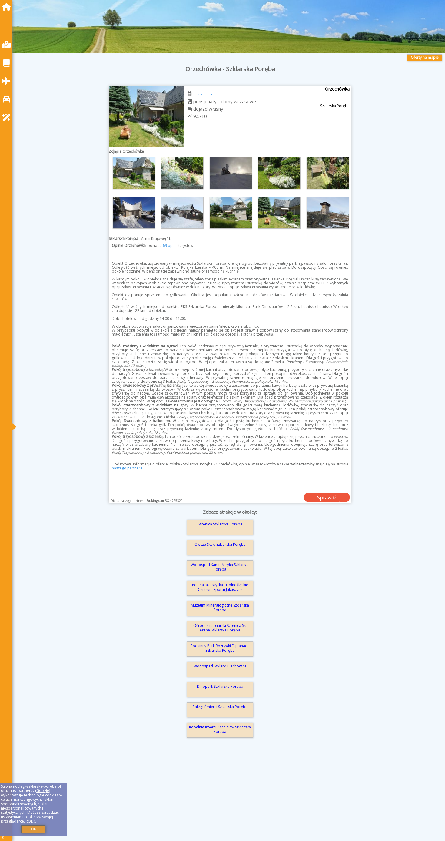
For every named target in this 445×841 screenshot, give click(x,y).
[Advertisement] (200, 798)
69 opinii (170, 245)
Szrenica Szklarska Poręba (220, 524)
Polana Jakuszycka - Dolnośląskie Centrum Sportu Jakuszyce (220, 587)
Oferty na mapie (425, 57)
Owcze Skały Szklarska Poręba (220, 544)
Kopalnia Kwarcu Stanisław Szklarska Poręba (220, 729)
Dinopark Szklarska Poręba (220, 686)
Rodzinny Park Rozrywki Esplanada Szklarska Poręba (220, 648)
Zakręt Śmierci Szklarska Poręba (219, 706)
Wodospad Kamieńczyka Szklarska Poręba (220, 566)
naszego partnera (127, 468)
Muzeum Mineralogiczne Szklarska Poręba (220, 607)
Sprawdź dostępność (327, 498)
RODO (31, 821)
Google (42, 790)
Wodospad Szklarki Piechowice (220, 666)
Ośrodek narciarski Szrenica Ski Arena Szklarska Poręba (220, 627)
